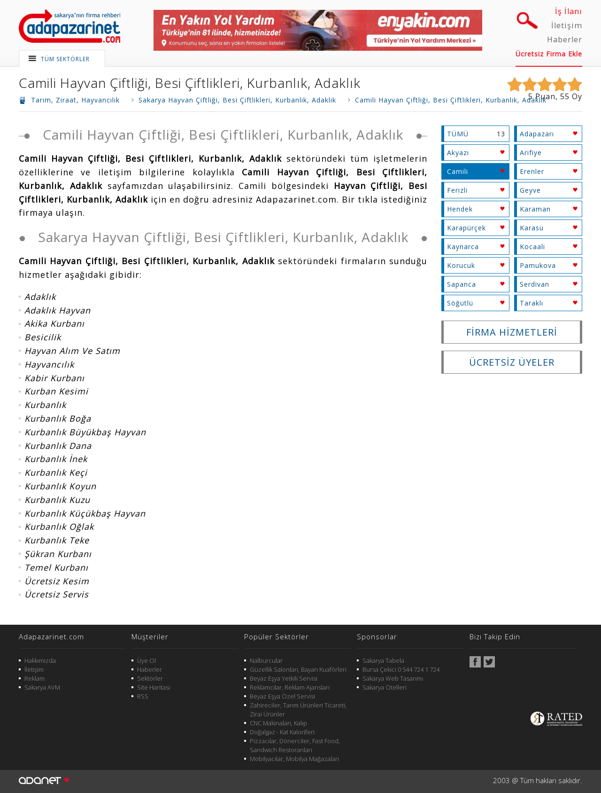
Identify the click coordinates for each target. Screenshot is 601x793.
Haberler (564, 39)
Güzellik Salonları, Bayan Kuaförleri (298, 669)
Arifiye (531, 152)
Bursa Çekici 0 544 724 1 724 (400, 669)
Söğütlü (460, 302)
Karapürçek (466, 227)
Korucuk (461, 265)
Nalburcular (266, 660)
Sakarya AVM (42, 687)
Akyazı (458, 152)
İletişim (566, 25)
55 (565, 96)
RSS (142, 696)
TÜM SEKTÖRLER (65, 59)
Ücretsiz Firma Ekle (549, 53)
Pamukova (538, 265)
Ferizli (457, 190)
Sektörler (150, 678)
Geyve (530, 190)
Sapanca (461, 284)
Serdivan (534, 284)
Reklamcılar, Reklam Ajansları (290, 687)
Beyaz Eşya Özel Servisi (282, 696)
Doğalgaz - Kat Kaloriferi (282, 732)
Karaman (535, 208)
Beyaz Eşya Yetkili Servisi (283, 678)
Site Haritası (153, 687)
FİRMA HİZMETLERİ (511, 332)
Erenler (532, 171)
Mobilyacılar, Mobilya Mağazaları (294, 758)
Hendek (460, 208)
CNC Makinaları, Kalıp (278, 723)
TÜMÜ (458, 133)
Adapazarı (537, 133)
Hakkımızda (40, 660)
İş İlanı (568, 11)
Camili (457, 171)
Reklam (34, 678)
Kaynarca (463, 246)
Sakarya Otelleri (384, 687)
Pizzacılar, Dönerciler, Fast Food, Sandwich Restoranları (295, 745)
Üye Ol (146, 660)
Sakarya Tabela (383, 660)
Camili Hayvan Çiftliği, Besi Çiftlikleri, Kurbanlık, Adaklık (190, 83)
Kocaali (532, 246)
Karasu (532, 227)
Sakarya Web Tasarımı (392, 678)
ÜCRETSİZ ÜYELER (512, 362)
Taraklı (531, 302)
